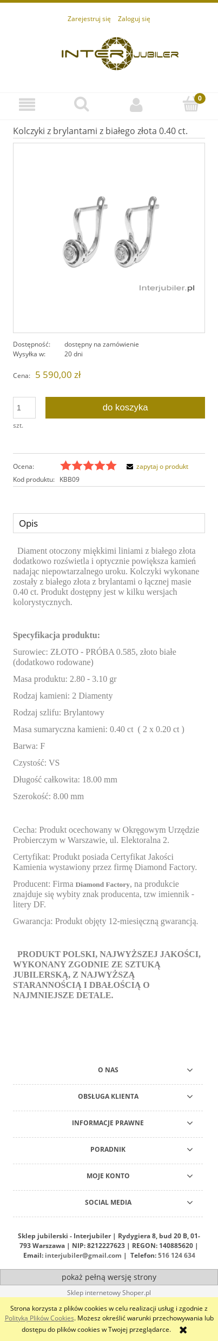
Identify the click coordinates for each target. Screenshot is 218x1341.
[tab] (109, 523)
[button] (27, 104)
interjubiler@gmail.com (83, 1255)
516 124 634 (176, 1255)
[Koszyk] (190, 104)
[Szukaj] (82, 104)
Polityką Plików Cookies (39, 1318)
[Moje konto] (136, 104)
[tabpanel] (109, 781)
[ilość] (24, 408)
